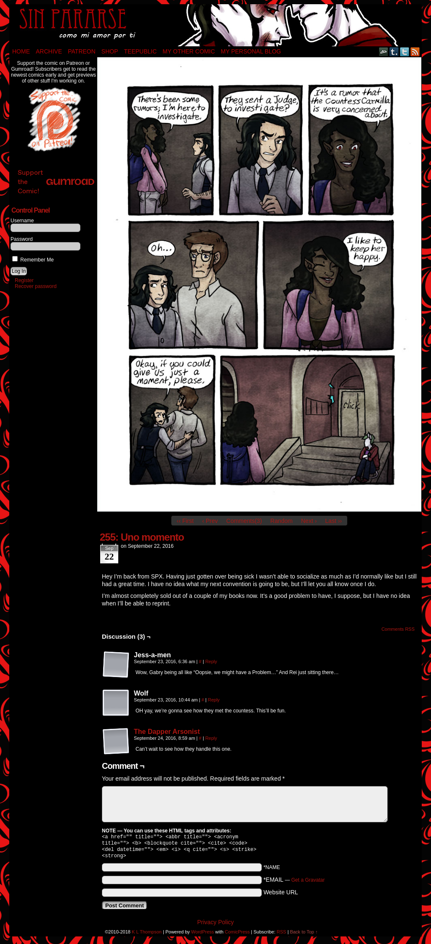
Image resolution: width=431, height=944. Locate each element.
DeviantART (383, 51)
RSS (415, 51)
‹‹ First (185, 520)
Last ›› (333, 520)
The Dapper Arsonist (167, 731)
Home (21, 51)
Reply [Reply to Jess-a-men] (211, 661)
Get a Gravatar (308, 883)
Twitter (404, 51)
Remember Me (33, 260)
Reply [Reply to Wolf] (214, 699)
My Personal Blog (251, 51)
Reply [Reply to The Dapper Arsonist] (211, 738)
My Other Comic (188, 51)
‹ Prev (210, 520)
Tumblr (394, 51)
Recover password (35, 286)
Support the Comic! (56, 181)
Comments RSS (398, 629)
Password (22, 239)
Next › (309, 520)
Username (22, 221)
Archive (49, 51)
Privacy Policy (215, 925)
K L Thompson (147, 935)
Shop (109, 51)
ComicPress (237, 935)
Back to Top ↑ (304, 935)
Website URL (280, 895)
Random (281, 520)
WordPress (202, 935)
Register (24, 280)
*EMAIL (294, 883)
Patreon (82, 51)
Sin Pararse (215, 25)
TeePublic (140, 51)
